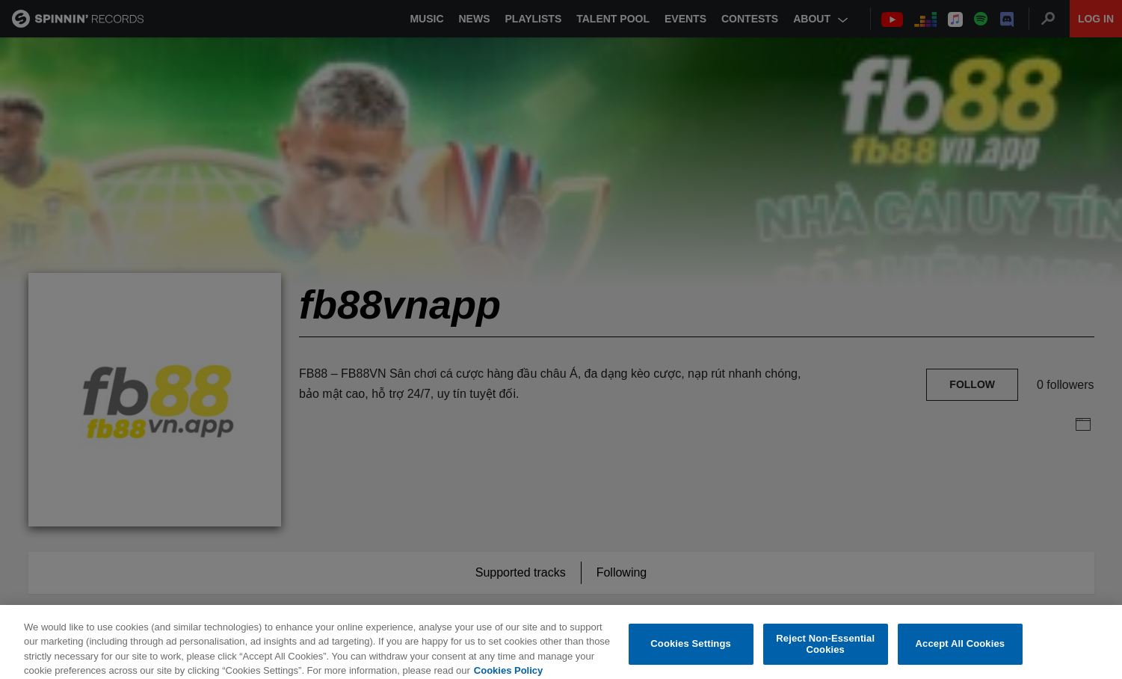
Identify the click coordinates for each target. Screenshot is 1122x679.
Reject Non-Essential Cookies (825, 651)
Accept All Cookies (960, 651)
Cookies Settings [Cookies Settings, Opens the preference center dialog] (690, 651)
